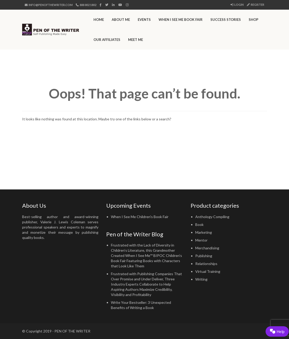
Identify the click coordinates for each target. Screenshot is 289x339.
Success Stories (225, 19)
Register (255, 4)
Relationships (206, 263)
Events (144, 19)
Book (199, 224)
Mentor (201, 240)
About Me (121, 19)
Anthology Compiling (212, 216)
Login (237, 4)
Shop (253, 19)
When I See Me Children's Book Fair (139, 216)
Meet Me (135, 40)
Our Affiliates (106, 40)
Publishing (203, 256)
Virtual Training (207, 271)
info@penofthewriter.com (49, 5)
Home (98, 19)
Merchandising (207, 248)
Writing (201, 279)
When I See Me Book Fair (181, 19)
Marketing (203, 232)
